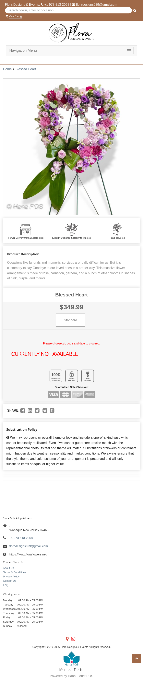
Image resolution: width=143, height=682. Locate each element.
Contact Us (9, 580)
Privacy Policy (11, 576)
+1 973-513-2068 (56, 4)
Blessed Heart (25, 69)
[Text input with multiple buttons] (68, 10)
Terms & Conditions (14, 572)
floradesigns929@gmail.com (96, 4)
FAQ (5, 585)
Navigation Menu (23, 50)
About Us (8, 567)
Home (7, 69)
